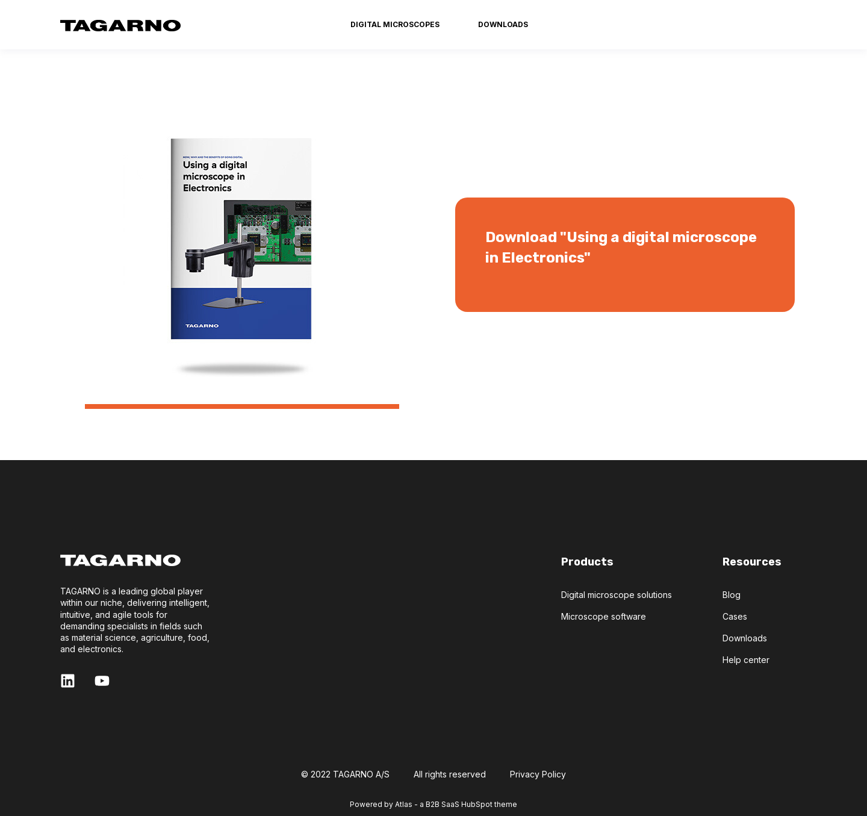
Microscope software (603, 616)
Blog (731, 595)
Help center (745, 660)
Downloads (744, 638)
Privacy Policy (538, 774)
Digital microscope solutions (616, 595)
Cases (734, 616)
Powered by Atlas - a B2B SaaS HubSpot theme (433, 804)
